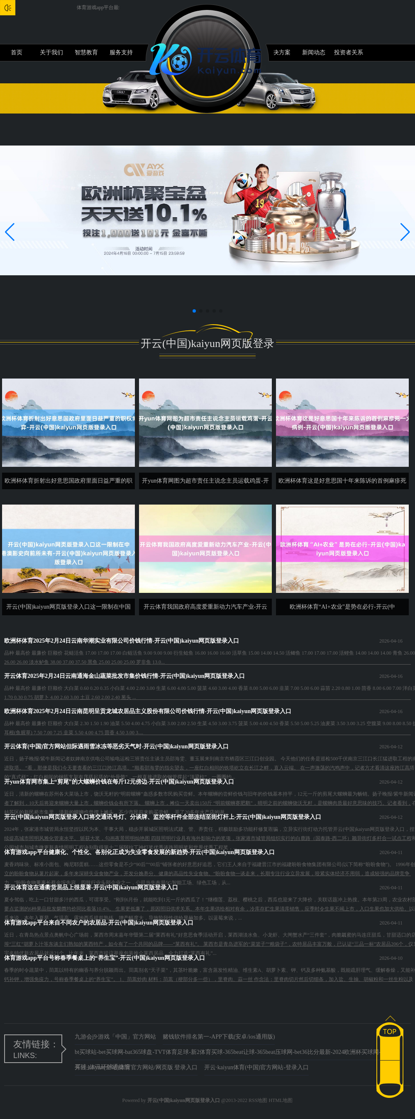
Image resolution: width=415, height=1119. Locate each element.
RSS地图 (258, 1100)
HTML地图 (281, 1100)
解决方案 (278, 52)
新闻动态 (313, 52)
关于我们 (51, 52)
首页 (16, 52)
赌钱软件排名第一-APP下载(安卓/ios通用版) (219, 1037)
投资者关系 (348, 52)
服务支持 (121, 52)
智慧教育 (86, 52)
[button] (405, 232)
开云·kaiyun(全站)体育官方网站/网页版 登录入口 (136, 1067)
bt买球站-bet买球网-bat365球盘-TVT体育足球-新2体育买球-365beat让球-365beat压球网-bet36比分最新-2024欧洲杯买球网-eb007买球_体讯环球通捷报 (235, 1054)
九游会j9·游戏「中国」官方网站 (115, 1037)
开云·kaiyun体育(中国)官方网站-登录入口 (256, 1067)
